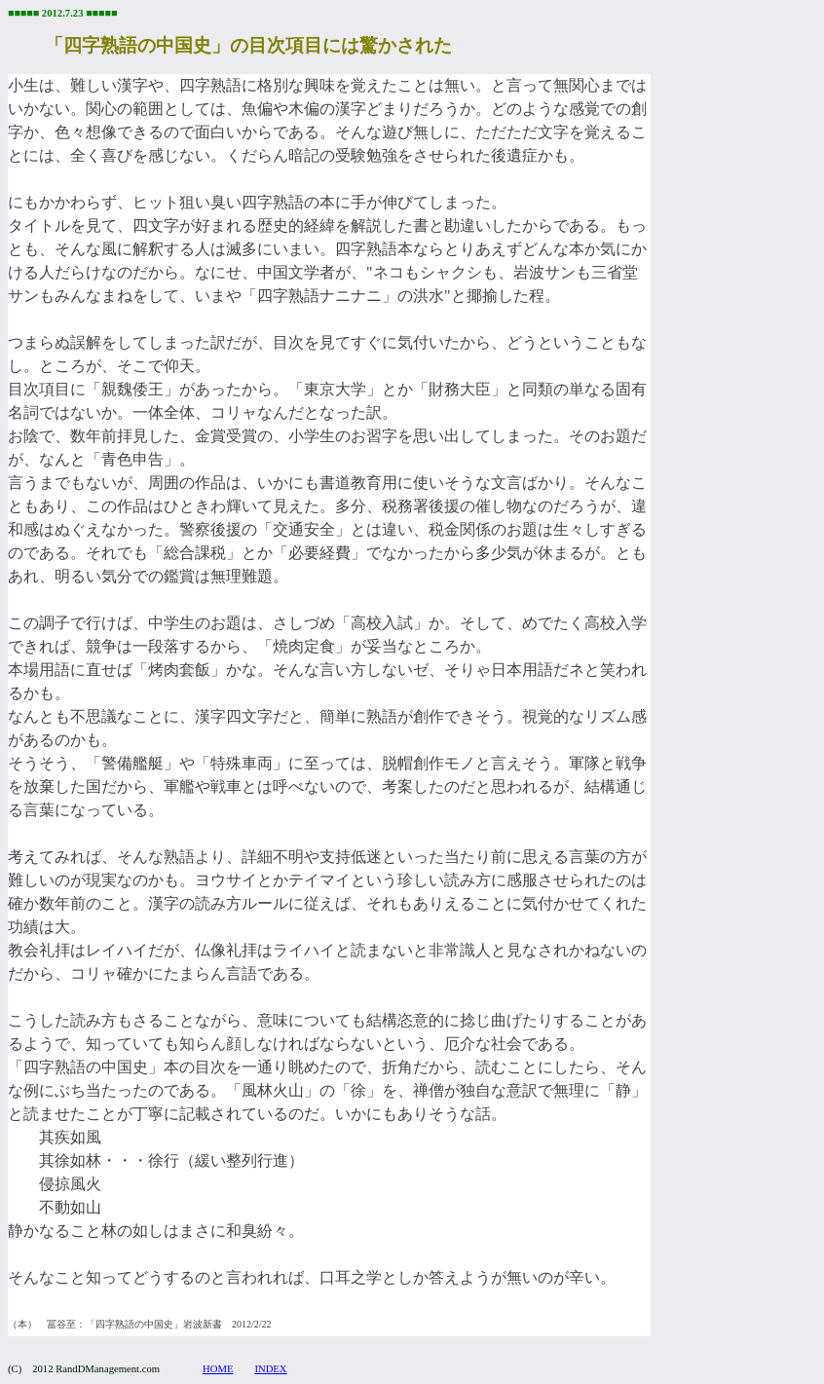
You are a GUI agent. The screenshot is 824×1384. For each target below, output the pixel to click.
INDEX (270, 1369)
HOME (218, 1369)
